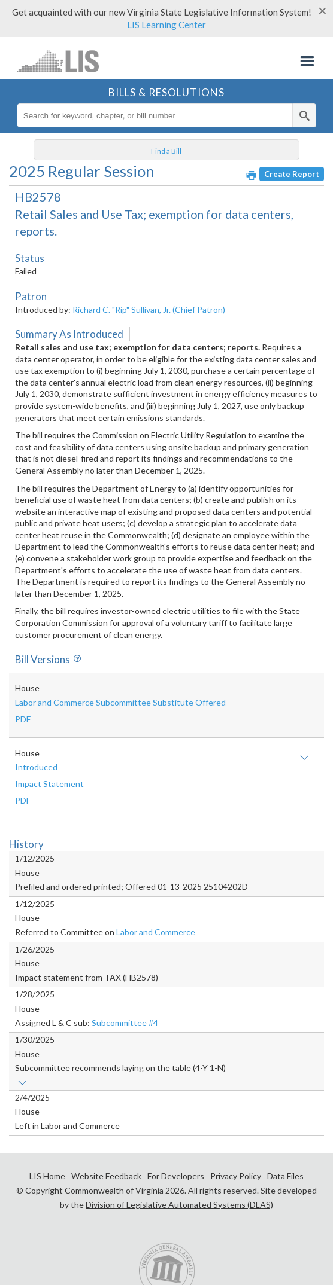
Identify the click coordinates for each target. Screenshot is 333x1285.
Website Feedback (106, 1176)
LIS (58, 61)
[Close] (322, 11)
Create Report (291, 174)
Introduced (36, 767)
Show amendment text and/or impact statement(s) (304, 758)
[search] (304, 115)
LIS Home (47, 1176)
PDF (23, 719)
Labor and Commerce (155, 932)
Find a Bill (166, 150)
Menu (307, 61)
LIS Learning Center (166, 24)
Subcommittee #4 (125, 1023)
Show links (22, 1083)
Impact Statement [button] (49, 784)
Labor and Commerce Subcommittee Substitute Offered (120, 702)
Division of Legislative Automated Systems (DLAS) (179, 1204)
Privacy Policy (235, 1176)
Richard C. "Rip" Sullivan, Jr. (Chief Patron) (148, 309)
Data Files (285, 1176)
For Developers (175, 1176)
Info (75, 659)
